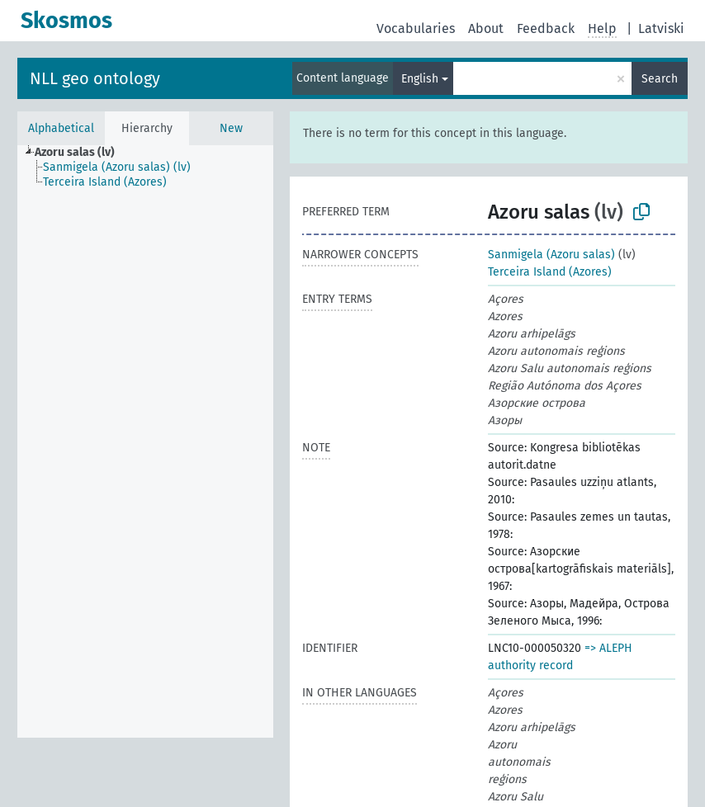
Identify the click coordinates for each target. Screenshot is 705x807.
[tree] (145, 441)
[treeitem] (82, 152)
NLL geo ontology (95, 78)
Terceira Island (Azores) (550, 272)
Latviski (661, 28)
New (231, 128)
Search (659, 79)
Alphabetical (61, 128)
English (419, 79)
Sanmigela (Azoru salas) (551, 255)
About (486, 28)
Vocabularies (415, 28)
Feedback (546, 28)
